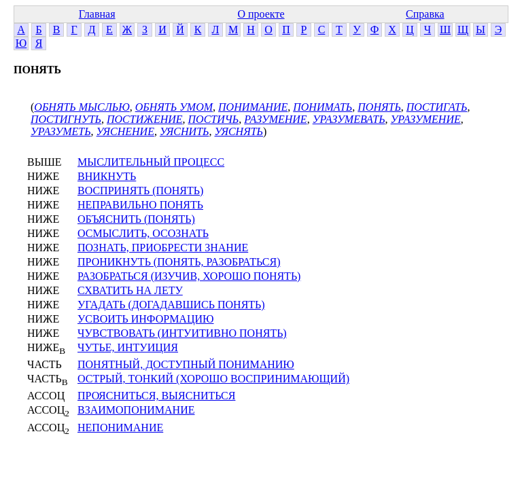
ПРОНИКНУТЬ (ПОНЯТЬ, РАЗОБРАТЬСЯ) (178, 262)
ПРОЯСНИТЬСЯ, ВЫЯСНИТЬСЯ (156, 395)
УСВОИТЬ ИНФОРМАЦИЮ (145, 319)
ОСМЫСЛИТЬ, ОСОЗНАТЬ (143, 233)
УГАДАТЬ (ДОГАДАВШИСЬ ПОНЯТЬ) (171, 304)
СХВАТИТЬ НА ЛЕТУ (130, 290)
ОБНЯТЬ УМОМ (174, 107)
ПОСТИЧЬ (213, 119)
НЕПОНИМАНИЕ (120, 427)
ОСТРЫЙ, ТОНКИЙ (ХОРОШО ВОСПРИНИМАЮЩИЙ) (213, 378)
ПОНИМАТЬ (322, 107)
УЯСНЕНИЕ (125, 131)
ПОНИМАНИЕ (253, 107)
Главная (97, 14)
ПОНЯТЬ (379, 107)
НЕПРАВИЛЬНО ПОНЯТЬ (140, 205)
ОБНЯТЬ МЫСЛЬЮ (81, 107)
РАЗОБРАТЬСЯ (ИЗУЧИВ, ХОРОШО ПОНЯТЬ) (188, 276)
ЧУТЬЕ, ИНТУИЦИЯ (127, 347)
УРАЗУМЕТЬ (61, 131)
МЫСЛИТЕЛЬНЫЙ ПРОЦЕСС (150, 162)
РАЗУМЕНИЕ (275, 119)
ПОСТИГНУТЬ (66, 119)
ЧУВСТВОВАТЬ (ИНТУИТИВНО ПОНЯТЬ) (182, 333)
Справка (425, 14)
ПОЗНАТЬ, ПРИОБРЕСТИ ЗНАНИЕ (162, 247)
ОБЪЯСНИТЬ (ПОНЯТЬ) (136, 219)
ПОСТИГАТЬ (437, 107)
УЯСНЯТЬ (238, 131)
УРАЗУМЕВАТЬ (349, 119)
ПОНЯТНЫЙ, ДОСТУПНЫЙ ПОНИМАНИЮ (185, 364)
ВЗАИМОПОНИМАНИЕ (135, 410)
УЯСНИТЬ (184, 131)
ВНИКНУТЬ (106, 176)
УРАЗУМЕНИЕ (426, 119)
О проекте (260, 14)
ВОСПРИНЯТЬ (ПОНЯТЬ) (140, 190)
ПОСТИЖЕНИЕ (145, 119)
